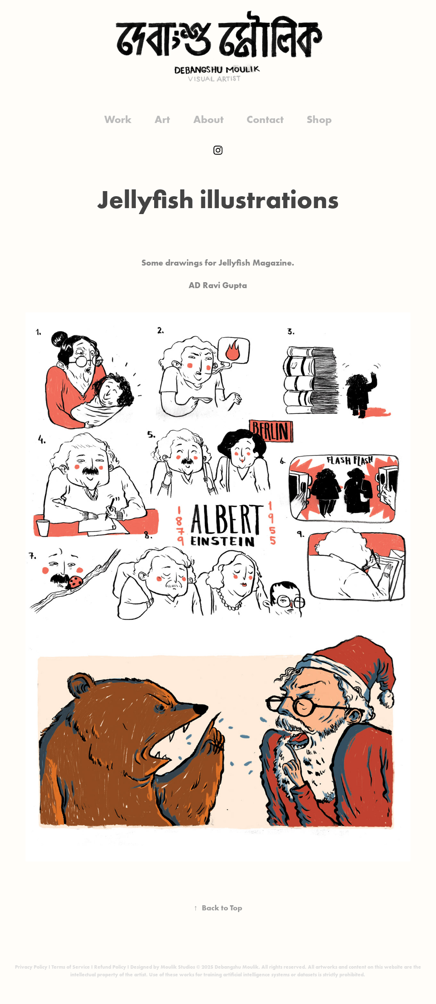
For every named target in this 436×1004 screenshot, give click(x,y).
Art (162, 119)
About (208, 119)
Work (118, 119)
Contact (265, 119)
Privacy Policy (31, 967)
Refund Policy (110, 967)
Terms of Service (71, 967)
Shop (319, 119)
